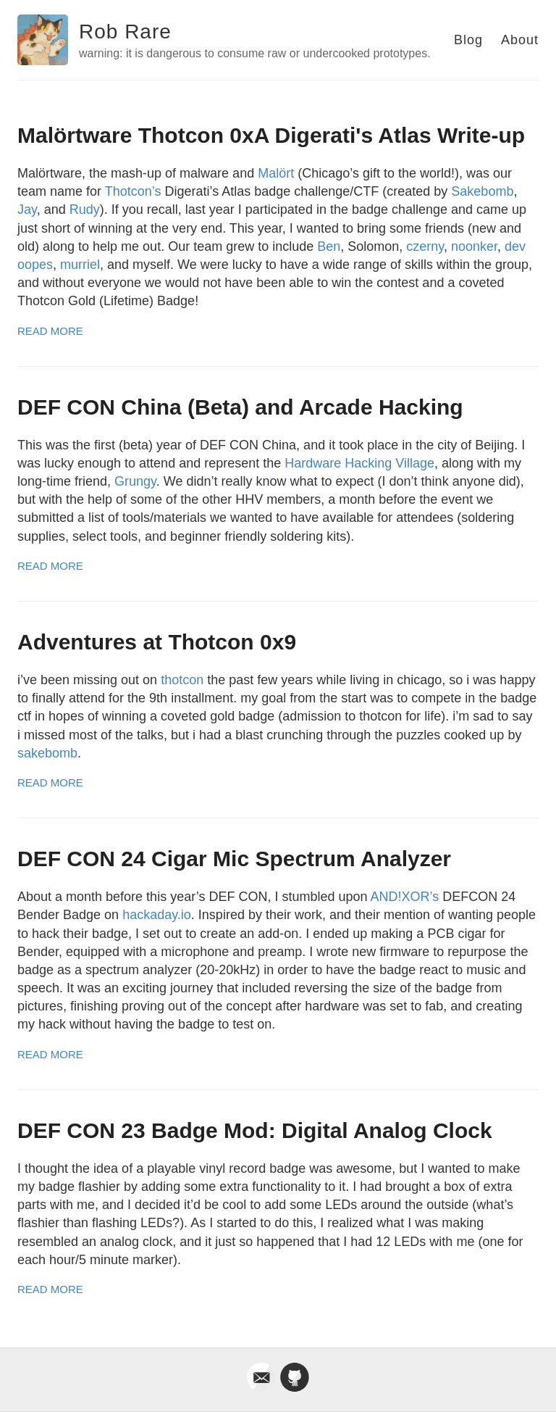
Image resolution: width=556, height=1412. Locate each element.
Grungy (135, 481)
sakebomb (47, 753)
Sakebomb (482, 191)
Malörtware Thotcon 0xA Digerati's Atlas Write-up (271, 135)
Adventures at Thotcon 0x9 (156, 642)
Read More (50, 331)
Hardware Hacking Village (359, 463)
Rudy (85, 209)
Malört (276, 173)
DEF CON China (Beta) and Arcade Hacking (240, 407)
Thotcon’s (133, 191)
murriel (80, 264)
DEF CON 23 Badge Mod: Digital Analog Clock (254, 1130)
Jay (27, 209)
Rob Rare (125, 31)
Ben (328, 246)
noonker (474, 246)
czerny (425, 246)
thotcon (182, 680)
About (520, 40)
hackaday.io (156, 915)
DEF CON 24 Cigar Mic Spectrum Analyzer (234, 859)
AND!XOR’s (405, 896)
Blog (468, 40)
